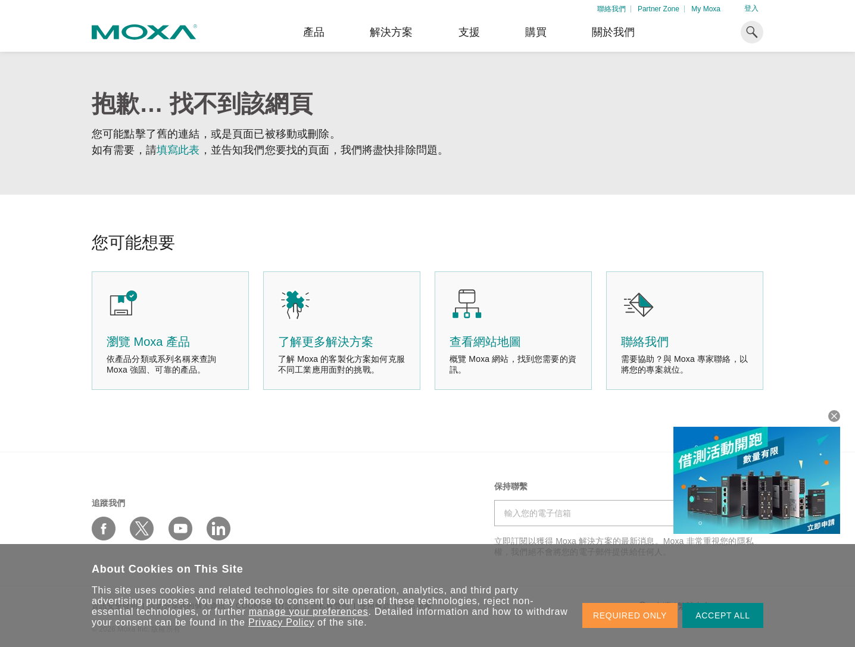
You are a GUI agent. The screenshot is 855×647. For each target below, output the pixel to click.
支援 (469, 32)
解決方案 (391, 32)
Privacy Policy (281, 622)
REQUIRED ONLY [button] (630, 615)
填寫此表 (178, 150)
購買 (536, 32)
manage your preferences (309, 612)
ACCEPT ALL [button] (722, 615)
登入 (751, 8)
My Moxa (705, 8)
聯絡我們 (611, 8)
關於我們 (613, 32)
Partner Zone (658, 8)
